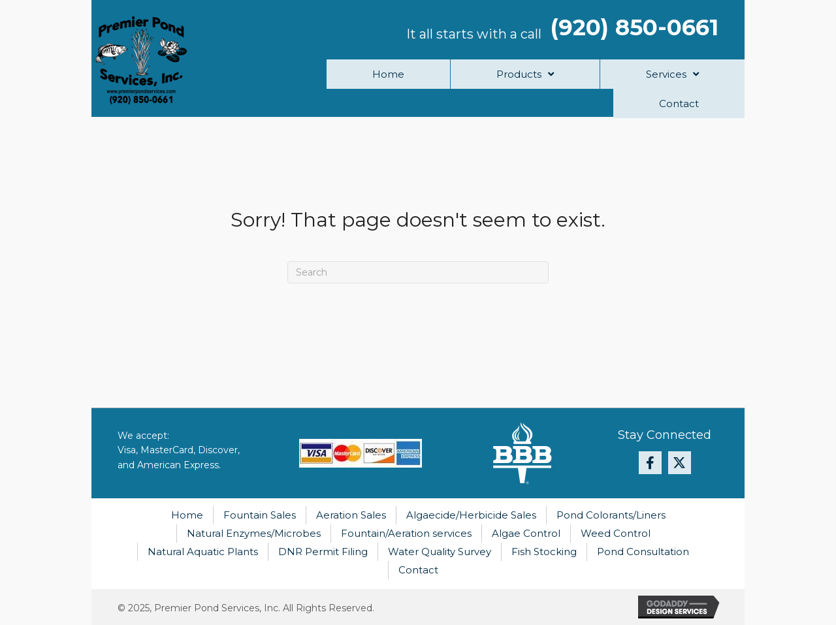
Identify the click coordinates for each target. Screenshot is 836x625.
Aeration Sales (351, 515)
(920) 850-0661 (634, 27)
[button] (650, 462)
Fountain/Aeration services (406, 533)
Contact (418, 570)
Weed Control (616, 533)
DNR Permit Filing (323, 551)
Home (187, 515)
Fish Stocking (544, 551)
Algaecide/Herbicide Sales (471, 515)
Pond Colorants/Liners (611, 515)
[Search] (418, 272)
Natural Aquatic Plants (203, 551)
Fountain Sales (259, 515)
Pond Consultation (643, 551)
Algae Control (526, 533)
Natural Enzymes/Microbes (254, 533)
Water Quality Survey (439, 551)
